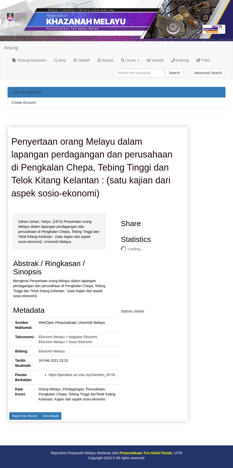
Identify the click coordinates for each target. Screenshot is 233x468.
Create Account (24, 102)
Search (174, 73)
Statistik (155, 60)
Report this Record (24, 416)
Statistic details (132, 311)
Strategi (105, 60)
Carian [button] (130, 60)
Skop (60, 60)
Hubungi (180, 60)
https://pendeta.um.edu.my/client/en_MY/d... (83, 375)
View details (51, 416)
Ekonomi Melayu (52, 351)
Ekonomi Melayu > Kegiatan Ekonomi (68, 337)
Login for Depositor (26, 92)
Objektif (81, 60)
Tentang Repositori (29, 60)
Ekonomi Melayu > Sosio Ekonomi (65, 342)
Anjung (11, 47)
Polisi (203, 60)
